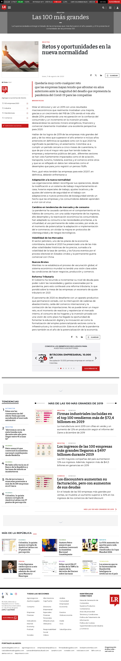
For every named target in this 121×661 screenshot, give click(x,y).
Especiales (47, 612)
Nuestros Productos (87, 606)
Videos (46, 635)
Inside (62, 621)
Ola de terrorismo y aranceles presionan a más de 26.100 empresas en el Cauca (16, 482)
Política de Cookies (87, 623)
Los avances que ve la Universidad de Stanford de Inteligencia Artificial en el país (108, 569)
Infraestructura (48, 621)
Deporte (102, 540)
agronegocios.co (28, 648)
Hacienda (8, 445)
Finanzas (30, 615)
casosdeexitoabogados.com (13, 650)
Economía (63, 607)
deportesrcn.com (21, 653)
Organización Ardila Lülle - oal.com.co (110, 649)
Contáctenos (85, 609)
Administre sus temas (12, 126)
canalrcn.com (56, 650)
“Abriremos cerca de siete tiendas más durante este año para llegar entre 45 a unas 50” (15, 434)
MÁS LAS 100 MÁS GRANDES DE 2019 (99, 509)
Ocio (61, 624)
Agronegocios (32, 598)
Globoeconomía (66, 615)
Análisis (62, 598)
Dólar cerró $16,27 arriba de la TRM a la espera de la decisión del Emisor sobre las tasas (68, 569)
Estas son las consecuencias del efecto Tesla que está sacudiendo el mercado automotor (16, 415)
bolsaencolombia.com (88, 648)
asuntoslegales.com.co (10, 648)
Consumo (30, 607)
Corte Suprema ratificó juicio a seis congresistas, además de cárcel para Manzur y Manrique (28, 570)
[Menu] (9, 7)
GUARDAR (112, 75)
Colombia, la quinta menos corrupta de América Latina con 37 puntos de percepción (16, 499)
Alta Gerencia (48, 598)
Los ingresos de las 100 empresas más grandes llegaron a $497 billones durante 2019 (84, 450)
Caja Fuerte (47, 601)
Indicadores (31, 621)
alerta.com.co (7, 653)
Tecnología (103, 561)
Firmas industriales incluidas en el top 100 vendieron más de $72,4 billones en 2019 (85, 418)
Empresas (31, 612)
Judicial (22, 561)
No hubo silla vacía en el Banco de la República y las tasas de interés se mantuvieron (16, 468)
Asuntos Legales (33, 601)
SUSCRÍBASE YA (90, 368)
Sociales (30, 635)
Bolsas (62, 561)
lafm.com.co (96, 650)
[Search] (103, 8)
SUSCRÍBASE (114, 2)
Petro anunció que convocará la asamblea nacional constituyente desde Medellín (16, 451)
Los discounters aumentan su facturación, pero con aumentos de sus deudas (84, 483)
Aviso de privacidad (87, 612)
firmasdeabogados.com (68, 648)
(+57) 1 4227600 (8, 610)
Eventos (63, 612)
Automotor (10, 408)
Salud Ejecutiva (65, 629)
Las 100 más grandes (60, 17)
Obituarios (47, 624)
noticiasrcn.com (83, 650)
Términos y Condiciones (89, 614)
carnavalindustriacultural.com (37, 650)
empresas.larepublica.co (46, 648)
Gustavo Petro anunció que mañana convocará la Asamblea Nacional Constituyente (68, 549)
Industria (9, 427)
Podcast (30, 629)
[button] (35, 358)
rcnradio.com (69, 650)
